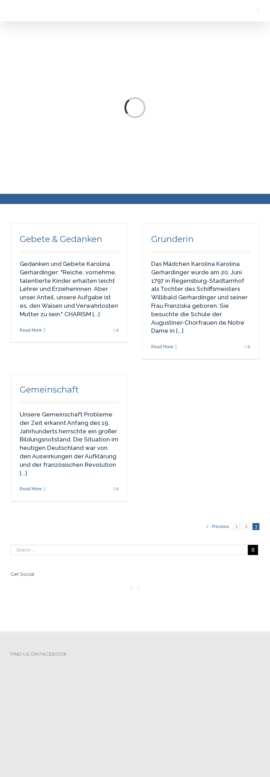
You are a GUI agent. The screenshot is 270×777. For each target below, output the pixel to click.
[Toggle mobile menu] (258, 10)
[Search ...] (129, 550)
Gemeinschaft (49, 389)
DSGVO (58, 733)
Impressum (27, 733)
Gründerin (172, 239)
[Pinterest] (139, 588)
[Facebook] (131, 588)
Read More (31, 330)
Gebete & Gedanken (61, 239)
